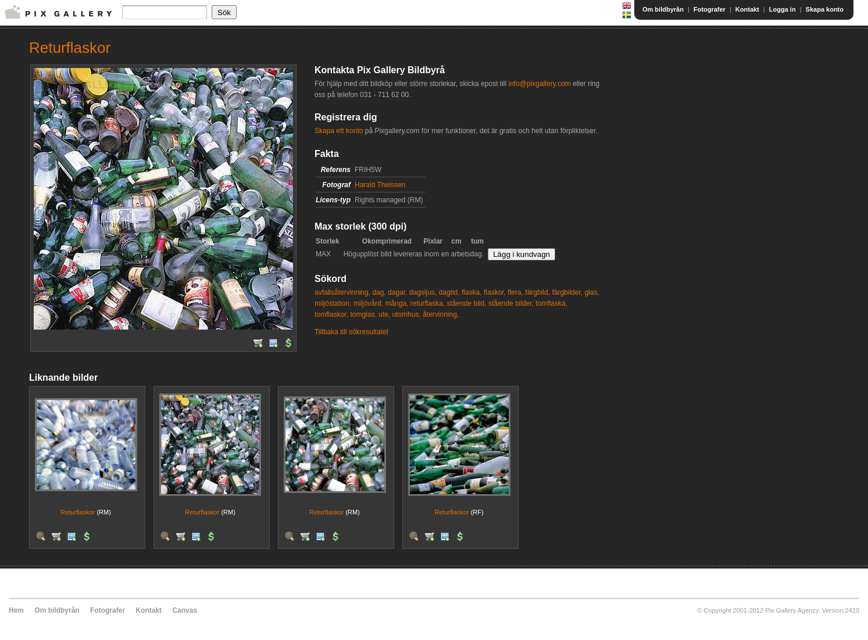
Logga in (782, 9)
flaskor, (495, 292)
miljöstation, (333, 303)
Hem (16, 610)
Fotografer (710, 9)
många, (396, 303)
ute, (384, 314)
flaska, (472, 292)
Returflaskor (77, 512)
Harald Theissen (380, 185)
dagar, (397, 292)
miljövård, (368, 303)
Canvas (184, 610)
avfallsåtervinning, (342, 292)
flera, (515, 292)
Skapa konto (825, 9)
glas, (591, 292)
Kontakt (747, 9)
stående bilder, (511, 303)
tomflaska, (551, 303)
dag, (378, 292)
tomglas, (363, 314)
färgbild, (537, 292)
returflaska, (427, 303)
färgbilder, (567, 292)
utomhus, (406, 314)
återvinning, (441, 314)
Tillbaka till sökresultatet (351, 332)
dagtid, (449, 292)
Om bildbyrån (663, 9)
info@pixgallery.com (539, 84)
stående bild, (466, 303)
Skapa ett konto (339, 131)
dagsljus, (423, 292)
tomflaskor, (331, 314)
